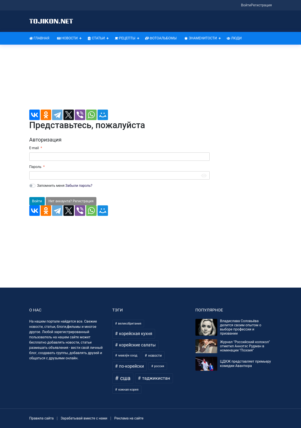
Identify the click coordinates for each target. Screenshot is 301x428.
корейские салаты (137, 345)
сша (124, 378)
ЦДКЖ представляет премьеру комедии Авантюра (245, 363)
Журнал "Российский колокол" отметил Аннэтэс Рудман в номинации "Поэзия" (245, 346)
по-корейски (131, 366)
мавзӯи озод (127, 355)
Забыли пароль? (78, 185)
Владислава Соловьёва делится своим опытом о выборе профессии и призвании (240, 327)
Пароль (35, 167)
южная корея (127, 389)
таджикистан (155, 378)
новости (154, 355)
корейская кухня (135, 333)
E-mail (34, 148)
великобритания (129, 323)
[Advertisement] (119, 79)
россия (158, 366)
